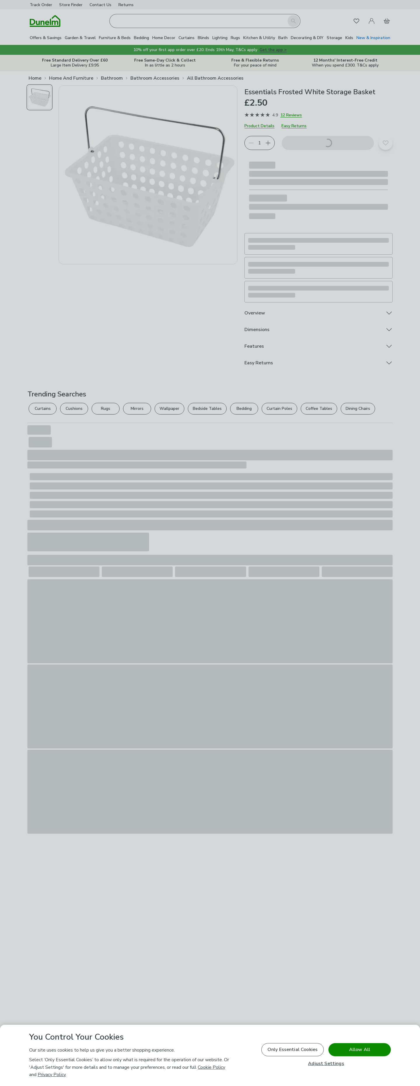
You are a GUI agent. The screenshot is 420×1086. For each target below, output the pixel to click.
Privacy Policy (52, 1074)
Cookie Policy (211, 1067)
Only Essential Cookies (292, 1049)
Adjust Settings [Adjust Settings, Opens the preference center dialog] (326, 1063)
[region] (210, 1055)
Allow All (359, 1049)
